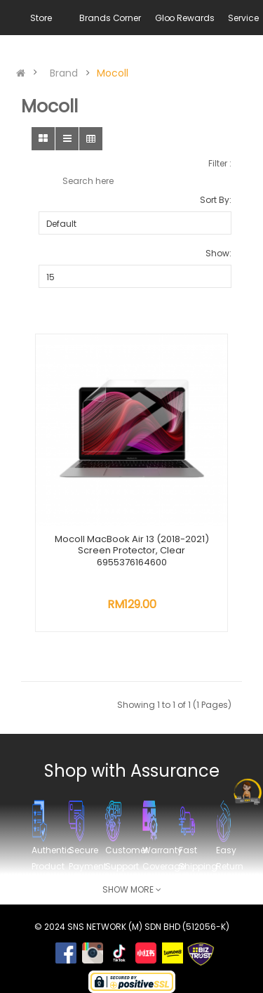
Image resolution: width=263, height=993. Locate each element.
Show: (218, 253)
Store (40, 18)
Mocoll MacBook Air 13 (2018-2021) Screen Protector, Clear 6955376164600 (132, 550)
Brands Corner (109, 18)
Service (243, 18)
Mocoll (112, 73)
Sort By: (215, 200)
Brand (64, 73)
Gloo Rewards (185, 18)
